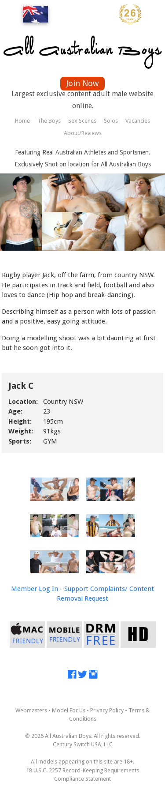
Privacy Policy (107, 710)
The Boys (49, 120)
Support (76, 589)
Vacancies (137, 120)
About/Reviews (83, 133)
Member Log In (34, 589)
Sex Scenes (82, 120)
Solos (111, 120)
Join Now (82, 83)
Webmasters (31, 710)
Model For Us (68, 710)
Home (22, 120)
